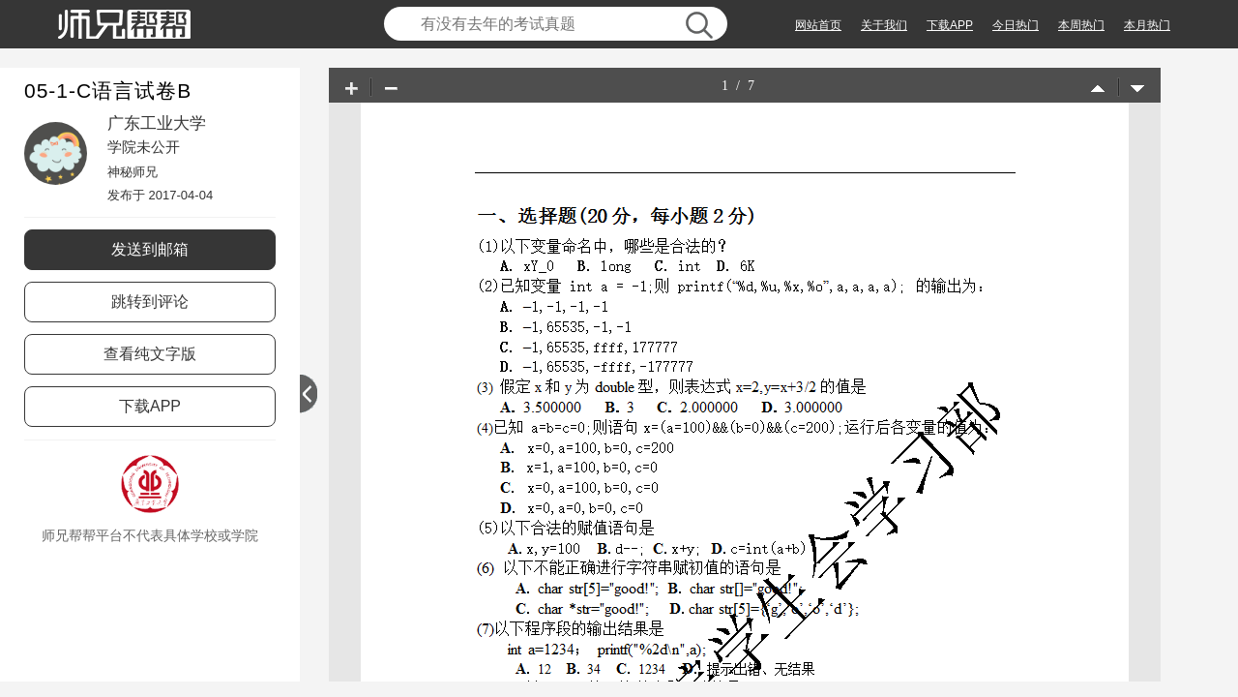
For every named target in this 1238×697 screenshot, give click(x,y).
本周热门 (1081, 25)
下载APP (950, 25)
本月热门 (1147, 25)
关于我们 (884, 25)
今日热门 (1015, 25)
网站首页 (818, 25)
